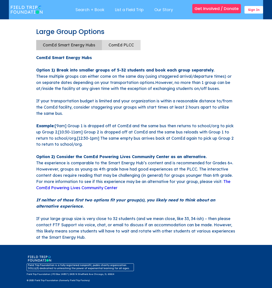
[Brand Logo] (27, 9)
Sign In (254, 10)
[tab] (69, 45)
